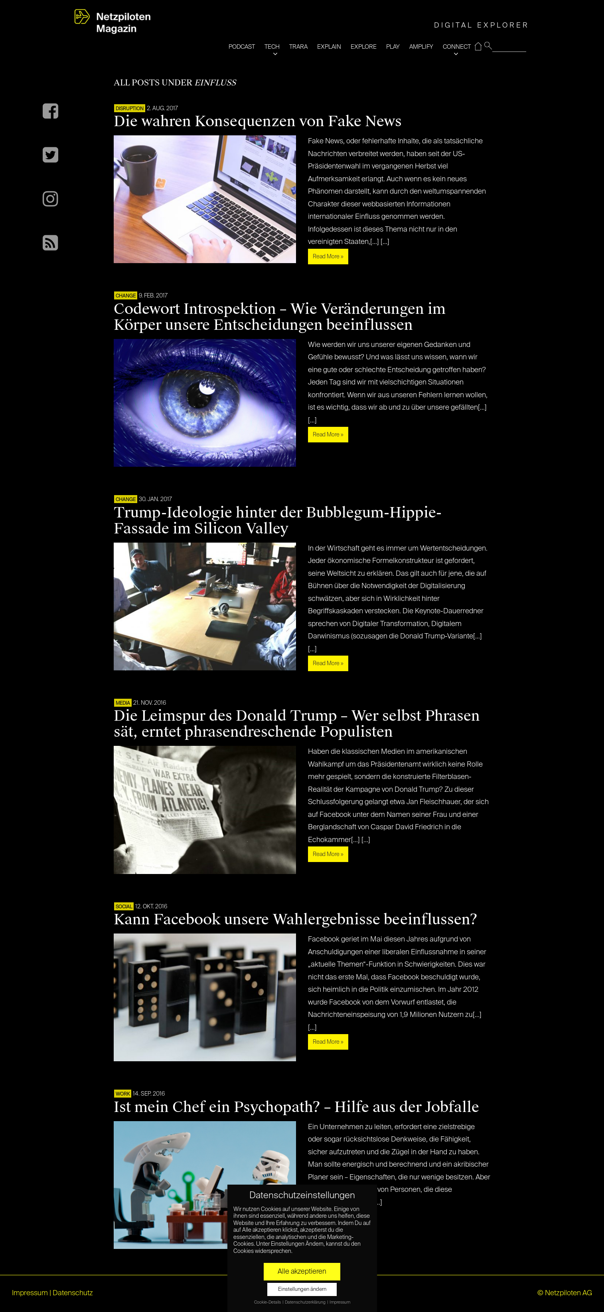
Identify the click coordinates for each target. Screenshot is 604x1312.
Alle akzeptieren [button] (302, 1271)
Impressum (30, 1293)
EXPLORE (364, 47)
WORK (123, 1094)
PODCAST (242, 47)
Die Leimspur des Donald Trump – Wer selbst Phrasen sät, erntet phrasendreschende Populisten (297, 724)
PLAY (393, 47)
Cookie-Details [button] (268, 1302)
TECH (272, 47)
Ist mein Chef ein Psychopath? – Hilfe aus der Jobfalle (296, 1107)
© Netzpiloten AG (564, 1293)
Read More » (328, 257)
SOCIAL (124, 907)
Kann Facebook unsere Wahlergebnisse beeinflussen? (296, 919)
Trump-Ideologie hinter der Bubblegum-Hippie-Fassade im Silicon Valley (278, 520)
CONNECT (457, 47)
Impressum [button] (340, 1302)
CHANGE (126, 296)
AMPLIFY (421, 47)
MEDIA (123, 703)
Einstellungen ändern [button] (302, 1289)
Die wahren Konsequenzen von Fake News (258, 121)
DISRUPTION (130, 109)
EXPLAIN (329, 47)
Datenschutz (73, 1293)
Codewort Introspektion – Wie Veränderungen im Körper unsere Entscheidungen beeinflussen (280, 317)
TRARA (298, 47)
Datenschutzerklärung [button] (305, 1302)
